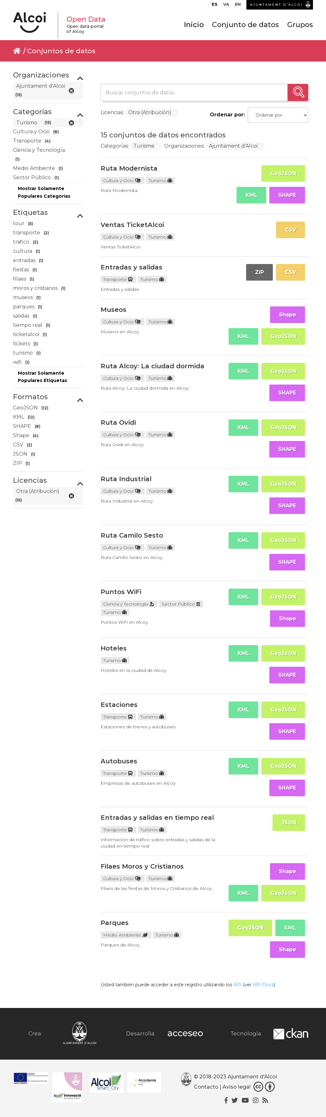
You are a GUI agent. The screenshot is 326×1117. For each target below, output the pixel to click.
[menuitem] (214, 6)
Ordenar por (227, 115)
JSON (288, 822)
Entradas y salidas (131, 267)
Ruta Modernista (129, 168)
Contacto (206, 1087)
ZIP (259, 272)
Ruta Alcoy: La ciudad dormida (152, 366)
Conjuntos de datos (61, 51)
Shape (287, 315)
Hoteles (114, 648)
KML (251, 195)
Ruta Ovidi (118, 422)
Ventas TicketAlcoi (132, 225)
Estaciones (119, 705)
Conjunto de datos (245, 24)
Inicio (194, 24)
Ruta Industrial (126, 479)
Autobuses (119, 761)
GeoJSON (283, 173)
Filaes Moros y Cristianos (142, 866)
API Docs (263, 985)
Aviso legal (237, 1087)
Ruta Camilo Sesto (132, 535)
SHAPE (287, 195)
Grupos (300, 24)
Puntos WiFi (121, 592)
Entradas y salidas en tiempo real (157, 817)
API (237, 985)
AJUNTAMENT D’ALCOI (276, 5)
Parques (115, 923)
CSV (290, 230)
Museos (113, 309)
